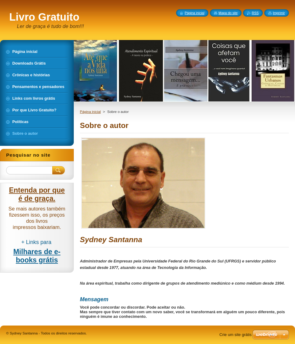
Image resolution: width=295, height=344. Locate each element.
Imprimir (279, 13)
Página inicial (90, 112)
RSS (255, 13)
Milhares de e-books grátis (37, 256)
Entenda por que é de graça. (37, 194)
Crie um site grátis (235, 334)
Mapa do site (228, 13)
